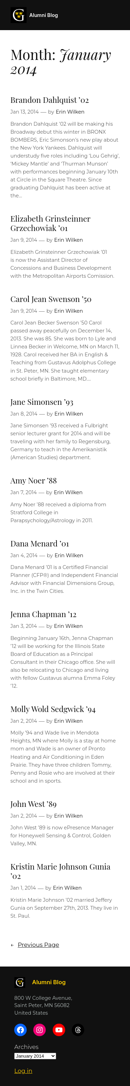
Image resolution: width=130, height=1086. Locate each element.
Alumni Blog (43, 15)
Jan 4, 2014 (23, 555)
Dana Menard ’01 (39, 543)
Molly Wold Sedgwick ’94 (53, 708)
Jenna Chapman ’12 (43, 613)
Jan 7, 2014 (23, 492)
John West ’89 (33, 803)
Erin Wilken (70, 112)
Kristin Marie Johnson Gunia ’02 (60, 871)
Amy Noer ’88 (33, 480)
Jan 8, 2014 (23, 414)
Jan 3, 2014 (23, 626)
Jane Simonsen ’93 (41, 401)
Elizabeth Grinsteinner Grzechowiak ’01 (50, 223)
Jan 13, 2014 (24, 112)
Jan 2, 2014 (23, 721)
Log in (23, 1070)
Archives (26, 1046)
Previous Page (34, 945)
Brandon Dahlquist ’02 (49, 99)
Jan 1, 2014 (23, 888)
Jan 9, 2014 (23, 240)
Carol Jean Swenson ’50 (51, 298)
